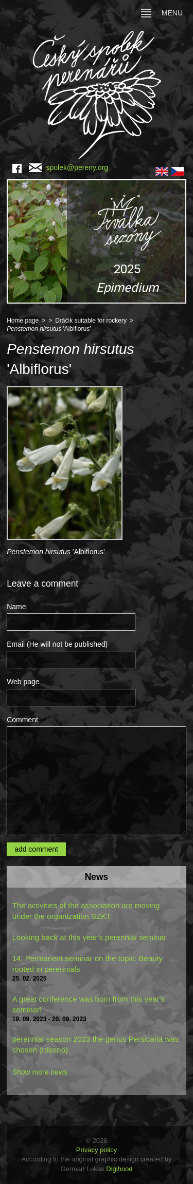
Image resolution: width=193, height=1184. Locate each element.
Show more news (39, 1072)
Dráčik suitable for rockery (91, 320)
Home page (23, 320)
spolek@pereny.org (69, 167)
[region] (96, 241)
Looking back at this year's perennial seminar (89, 937)
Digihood (119, 1169)
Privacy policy (96, 1150)
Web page (23, 682)
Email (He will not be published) (57, 644)
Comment (22, 720)
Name (16, 607)
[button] (96, 241)
